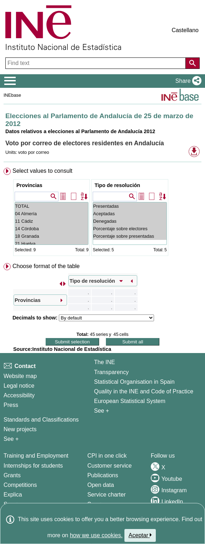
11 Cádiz (51, 221)
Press (11, 405)
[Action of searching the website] (192, 63)
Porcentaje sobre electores (129, 228)
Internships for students (33, 466)
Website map (20, 376)
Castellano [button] (185, 30)
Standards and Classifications (41, 420)
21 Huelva (51, 243)
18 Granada (51, 236)
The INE (104, 362)
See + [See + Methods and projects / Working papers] (11, 439)
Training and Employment (36, 456)
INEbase (12, 95)
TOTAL (51, 206)
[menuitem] (102, 213)
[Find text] (96, 63)
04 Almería (51, 213)
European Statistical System (129, 401)
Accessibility (19, 395)
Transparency (111, 372)
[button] (187, 81)
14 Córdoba (51, 228)
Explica (13, 495)
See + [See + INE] (101, 411)
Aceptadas (129, 213)
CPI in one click (107, 456)
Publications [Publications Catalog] (102, 475)
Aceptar (140, 535)
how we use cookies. (96, 535)
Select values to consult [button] (42, 171)
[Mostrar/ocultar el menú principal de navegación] (10, 81)
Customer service (109, 466)
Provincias (29, 185)
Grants (12, 475)
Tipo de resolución (117, 185)
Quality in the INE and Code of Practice (143, 391)
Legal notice (19, 386)
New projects (20, 429)
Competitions (20, 485)
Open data (100, 485)
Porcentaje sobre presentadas (129, 236)
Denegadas (129, 221)
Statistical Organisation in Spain (134, 382)
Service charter (106, 495)
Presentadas (129, 206)
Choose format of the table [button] (46, 266)
